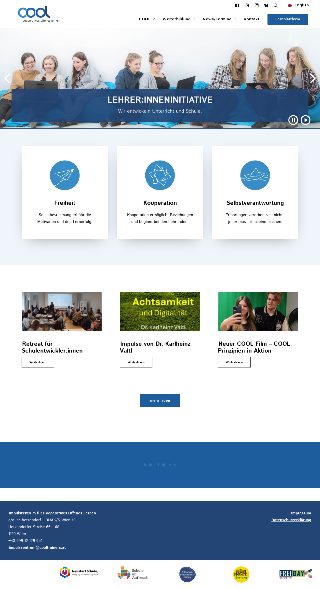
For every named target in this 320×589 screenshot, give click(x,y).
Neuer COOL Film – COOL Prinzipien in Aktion (254, 347)
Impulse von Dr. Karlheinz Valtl (155, 347)
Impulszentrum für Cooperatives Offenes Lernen (52, 513)
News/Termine (219, 19)
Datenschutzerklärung (291, 520)
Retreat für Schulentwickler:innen (52, 347)
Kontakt (252, 19)
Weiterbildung (179, 19)
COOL (147, 19)
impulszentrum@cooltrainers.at (37, 547)
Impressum (301, 513)
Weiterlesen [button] (37, 362)
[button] (287, 19)
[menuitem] (299, 5)
